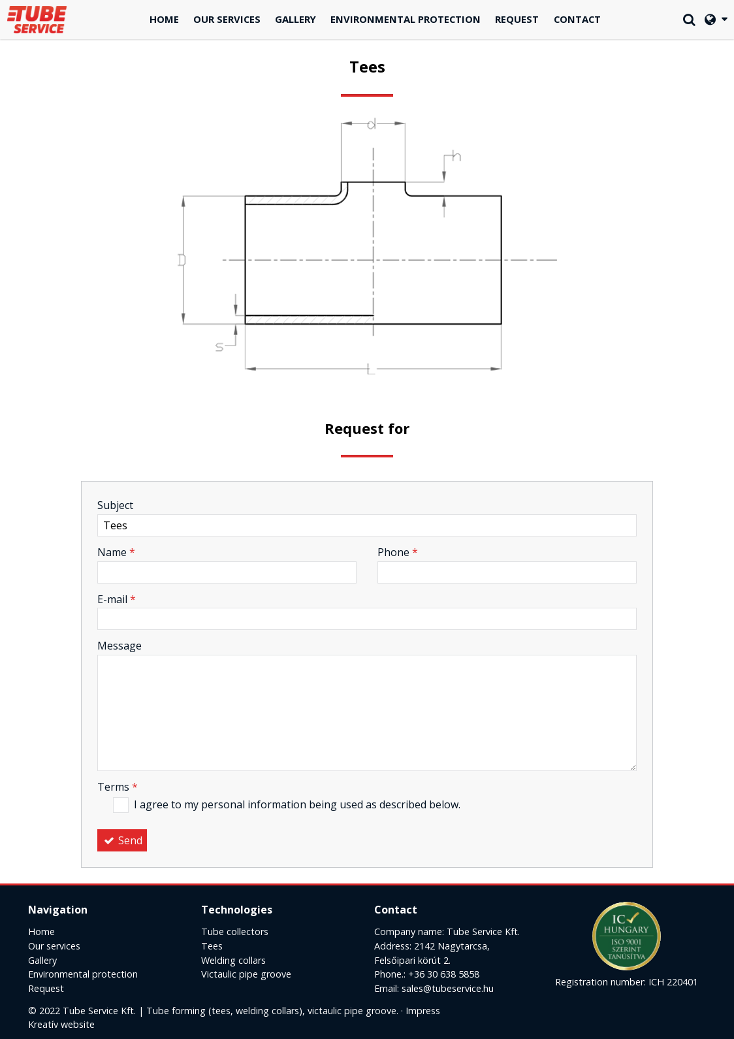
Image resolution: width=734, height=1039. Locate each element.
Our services (54, 946)
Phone (397, 552)
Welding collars (233, 960)
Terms (117, 787)
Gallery (42, 960)
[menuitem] (164, 20)
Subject (115, 505)
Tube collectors (234, 931)
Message (119, 645)
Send (122, 840)
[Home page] (37, 20)
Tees (212, 946)
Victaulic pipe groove (246, 974)
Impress (423, 1010)
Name (116, 552)
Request (46, 988)
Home (41, 931)
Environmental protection (83, 974)
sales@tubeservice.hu (448, 988)
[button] (715, 20)
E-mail (116, 599)
